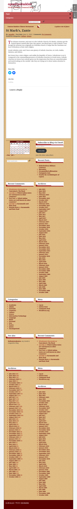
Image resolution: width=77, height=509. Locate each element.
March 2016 (43, 242)
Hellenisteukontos (14, 341)
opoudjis (11, 34)
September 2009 (44, 274)
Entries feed (43, 307)
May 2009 (42, 281)
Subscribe (41, 151)
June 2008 (42, 289)
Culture (23, 36)
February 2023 (44, 195)
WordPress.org (44, 310)
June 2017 (42, 214)
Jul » (12, 155)
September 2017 (44, 209)
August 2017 (43, 211)
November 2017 (44, 205)
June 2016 (42, 236)
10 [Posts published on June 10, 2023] (25, 147)
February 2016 (44, 243)
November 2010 (44, 256)
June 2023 (42, 191)
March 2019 (43, 202)
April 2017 (42, 218)
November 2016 (44, 227)
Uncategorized (14, 329)
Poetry (11, 325)
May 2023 (42, 193)
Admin (11, 307)
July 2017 (42, 213)
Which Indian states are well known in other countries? (20, 194)
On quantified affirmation (48, 171)
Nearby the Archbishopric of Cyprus (49, 175)
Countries (12, 310)
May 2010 (42, 260)
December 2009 (44, 269)
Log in (41, 305)
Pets (10, 323)
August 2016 (43, 233)
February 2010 (44, 265)
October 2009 (43, 272)
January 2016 (43, 245)
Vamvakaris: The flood (17, 191)
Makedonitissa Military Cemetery (47, 166)
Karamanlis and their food (19, 204)
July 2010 (42, 258)
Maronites (42, 169)
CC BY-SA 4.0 (10, 503)
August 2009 (43, 276)
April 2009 (42, 283)
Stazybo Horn (14, 207)
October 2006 (43, 292)
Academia (12, 305)
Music (11, 319)
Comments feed (44, 309)
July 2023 (42, 189)
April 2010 (42, 262)
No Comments (46, 34)
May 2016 (42, 238)
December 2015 (44, 247)
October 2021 (43, 200)
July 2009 (42, 278)
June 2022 (42, 196)
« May (8, 155)
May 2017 (42, 216)
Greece (29, 36)
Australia (12, 309)
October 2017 (43, 207)
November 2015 (44, 249)
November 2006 (44, 291)
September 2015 (44, 251)
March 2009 (43, 285)
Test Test (12, 198)
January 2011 (43, 254)
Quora (11, 327)
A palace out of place (62, 26)
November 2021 (44, 198)
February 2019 (44, 204)
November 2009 (44, 271)
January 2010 (43, 267)
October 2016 (43, 229)
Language (12, 318)
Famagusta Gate (44, 173)
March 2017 (43, 220)
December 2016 (44, 225)
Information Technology (17, 316)
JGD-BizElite (25, 503)
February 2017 (44, 222)
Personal (12, 321)
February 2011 (44, 252)
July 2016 (42, 234)
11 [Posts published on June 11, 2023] (28, 147)
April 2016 (42, 240)
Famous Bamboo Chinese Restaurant (21, 26)
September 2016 (44, 231)
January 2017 (43, 224)
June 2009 (42, 280)
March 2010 (43, 263)
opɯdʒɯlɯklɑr (20, 4)
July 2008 (42, 287)
